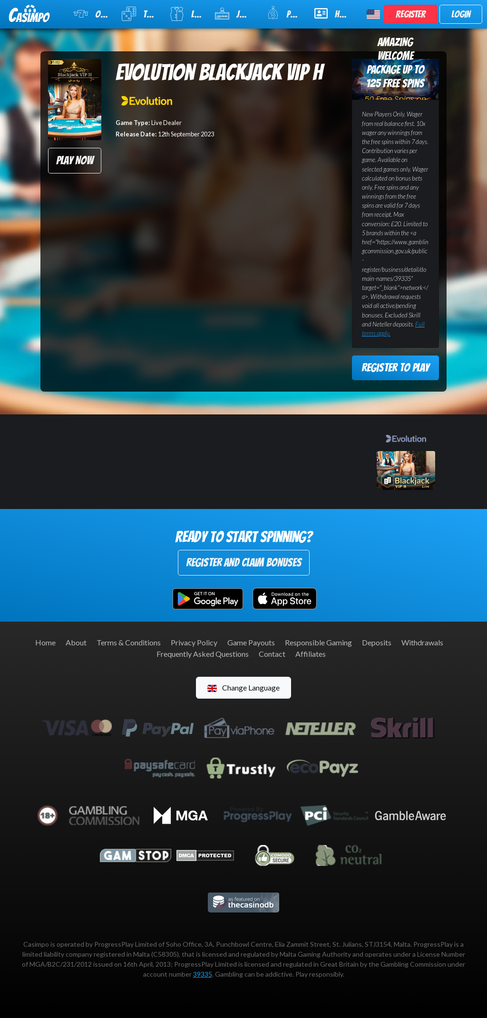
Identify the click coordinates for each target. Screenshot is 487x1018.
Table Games (139, 14)
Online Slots (92, 14)
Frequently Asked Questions (202, 653)
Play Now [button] (74, 160)
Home (45, 642)
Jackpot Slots (234, 14)
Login (460, 14)
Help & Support (334, 13)
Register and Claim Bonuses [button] (244, 562)
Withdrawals (422, 642)
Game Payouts (251, 642)
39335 (202, 974)
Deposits (376, 642)
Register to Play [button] (395, 368)
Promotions (284, 13)
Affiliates (310, 653)
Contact (272, 653)
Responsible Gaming (318, 642)
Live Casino (186, 14)
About (76, 642)
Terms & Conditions (129, 642)
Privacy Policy (194, 642)
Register (411, 14)
